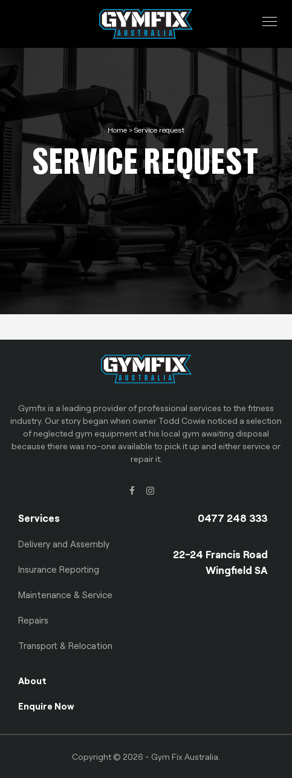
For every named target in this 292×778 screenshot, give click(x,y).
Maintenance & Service (65, 594)
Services (39, 518)
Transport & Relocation (65, 645)
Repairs (33, 620)
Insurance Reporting (58, 569)
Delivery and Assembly (63, 543)
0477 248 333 (233, 518)
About (32, 680)
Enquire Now (46, 706)
